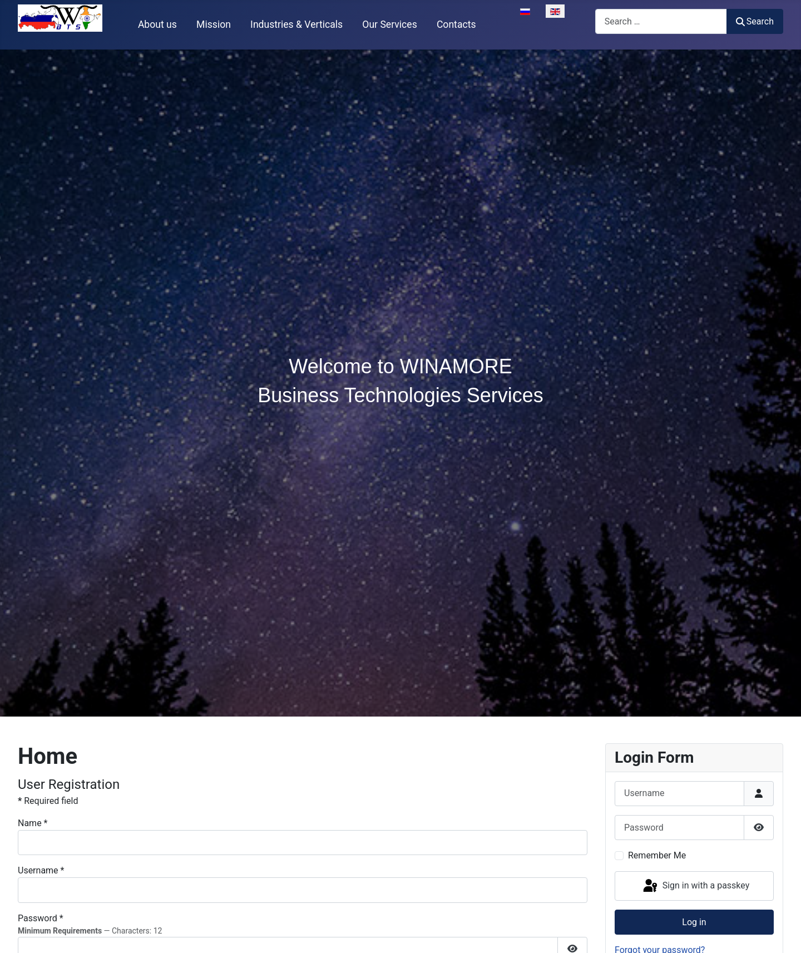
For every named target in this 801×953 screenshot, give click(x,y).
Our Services (389, 24)
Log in (694, 922)
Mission (213, 24)
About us (157, 24)
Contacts (456, 24)
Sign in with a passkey (695, 886)
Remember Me (657, 855)
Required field (48, 801)
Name (33, 823)
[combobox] (661, 21)
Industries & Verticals (296, 24)
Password (40, 918)
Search (755, 21)
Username (41, 870)
